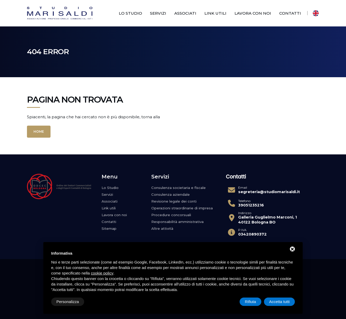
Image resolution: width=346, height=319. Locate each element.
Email (242, 187)
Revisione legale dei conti (174, 201)
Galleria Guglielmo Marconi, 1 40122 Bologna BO (267, 220)
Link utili (215, 13)
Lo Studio (130, 13)
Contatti (290, 13)
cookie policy (102, 273)
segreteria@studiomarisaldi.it (269, 191)
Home (39, 131)
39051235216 (251, 205)
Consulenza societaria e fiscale (179, 188)
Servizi (158, 13)
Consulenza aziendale (170, 194)
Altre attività (162, 228)
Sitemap (109, 228)
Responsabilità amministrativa (178, 222)
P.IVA (242, 230)
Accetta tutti (279, 301)
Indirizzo (244, 213)
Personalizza (68, 301)
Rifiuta (250, 301)
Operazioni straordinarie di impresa (182, 208)
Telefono (244, 201)
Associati (185, 13)
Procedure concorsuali (171, 215)
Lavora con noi (253, 13)
